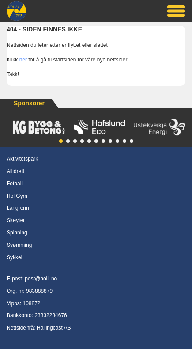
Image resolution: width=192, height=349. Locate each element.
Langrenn (18, 208)
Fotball (15, 183)
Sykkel (14, 257)
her (23, 60)
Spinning (17, 233)
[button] (61, 141)
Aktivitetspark (22, 159)
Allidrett (15, 171)
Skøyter (16, 220)
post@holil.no (41, 279)
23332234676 (50, 315)
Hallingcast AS (54, 328)
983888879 (39, 291)
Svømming (19, 245)
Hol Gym (17, 196)
